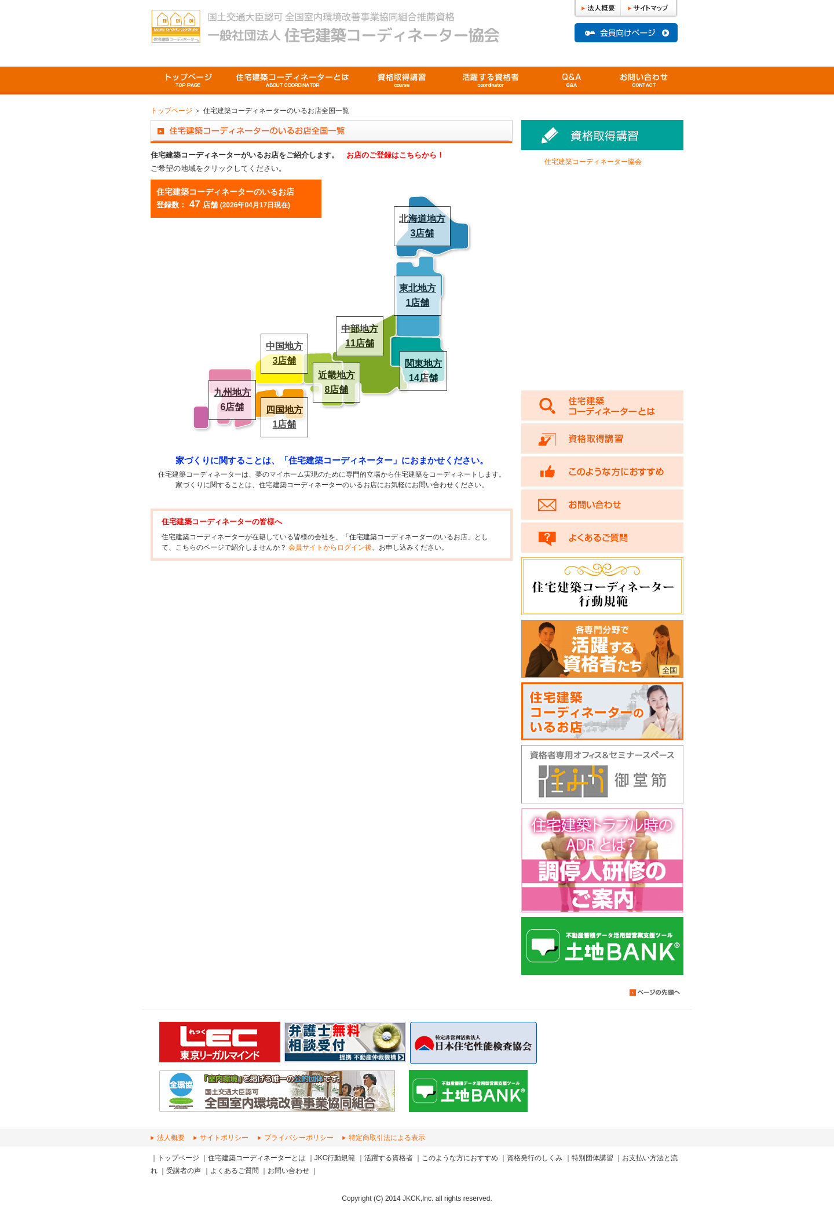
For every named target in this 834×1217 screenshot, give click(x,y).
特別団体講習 (592, 1158)
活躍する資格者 (388, 1158)
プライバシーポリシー (299, 1138)
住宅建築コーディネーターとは (256, 1158)
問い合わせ (644, 80)
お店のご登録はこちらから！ (395, 155)
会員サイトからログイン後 (330, 547)
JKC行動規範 (335, 1158)
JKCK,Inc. (418, 1198)
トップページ (188, 80)
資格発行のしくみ (534, 1158)
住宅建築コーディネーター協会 (593, 162)
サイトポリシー (224, 1138)
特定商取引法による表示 (387, 1138)
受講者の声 (183, 1171)
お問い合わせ (288, 1171)
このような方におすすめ (460, 1158)
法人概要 (171, 1138)
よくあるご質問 (572, 80)
